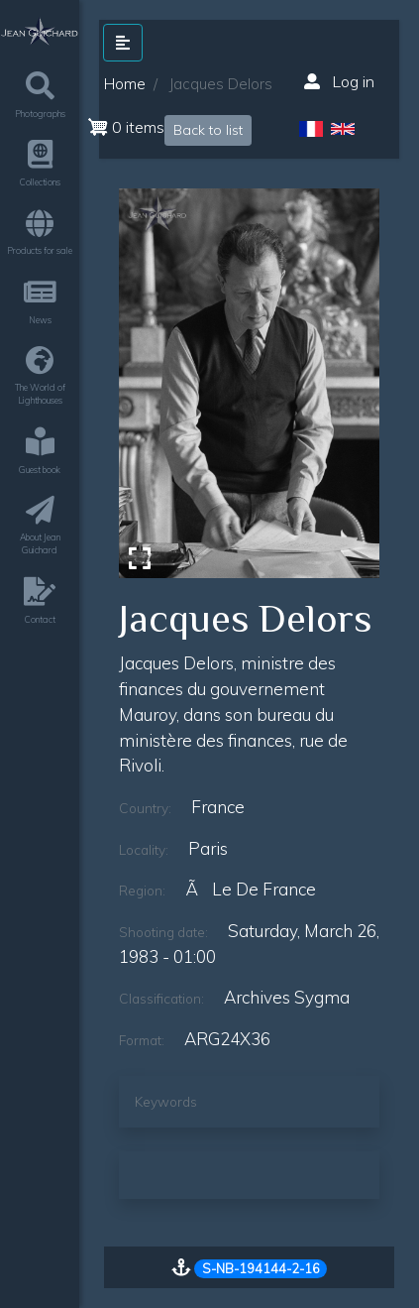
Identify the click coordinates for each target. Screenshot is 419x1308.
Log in (339, 81)
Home (125, 83)
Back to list (208, 130)
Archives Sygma (287, 997)
